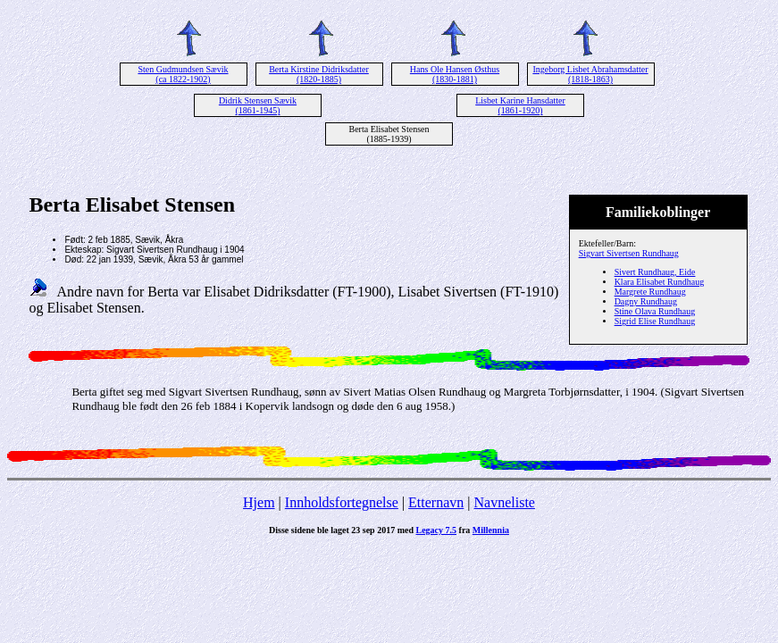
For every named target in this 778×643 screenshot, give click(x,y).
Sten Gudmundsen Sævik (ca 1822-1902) (183, 74)
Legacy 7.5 (436, 530)
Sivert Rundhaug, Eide (655, 272)
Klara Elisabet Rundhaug (660, 282)
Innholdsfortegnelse (341, 502)
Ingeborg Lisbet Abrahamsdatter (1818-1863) (590, 74)
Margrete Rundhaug (650, 291)
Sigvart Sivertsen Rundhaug (629, 253)
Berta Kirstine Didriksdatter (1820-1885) (319, 74)
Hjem (259, 502)
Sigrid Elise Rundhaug (655, 321)
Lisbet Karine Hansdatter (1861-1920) (520, 105)
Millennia (491, 530)
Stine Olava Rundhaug (655, 311)
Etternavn (436, 502)
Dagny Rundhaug (646, 301)
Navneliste (504, 502)
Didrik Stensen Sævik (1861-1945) (258, 105)
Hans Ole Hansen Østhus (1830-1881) (454, 74)
